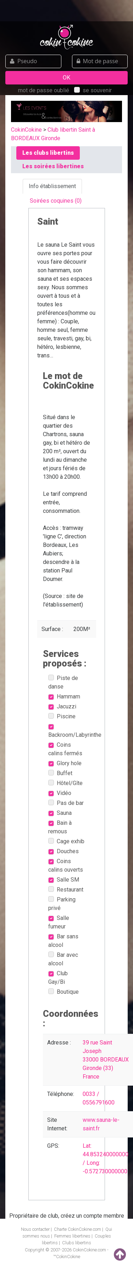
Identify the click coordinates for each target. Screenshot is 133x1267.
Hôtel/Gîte (65, 783)
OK (66, 77)
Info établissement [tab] (52, 186)
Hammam (64, 696)
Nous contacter (35, 1229)
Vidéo (59, 793)
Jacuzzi (62, 706)
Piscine (62, 716)
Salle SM (63, 879)
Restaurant (65, 889)
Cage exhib (66, 841)
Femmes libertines (72, 1236)
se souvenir (93, 90)
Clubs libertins (76, 1242)
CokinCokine (26, 129)
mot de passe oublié (43, 90)
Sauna (60, 813)
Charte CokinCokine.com (77, 1229)
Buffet (60, 773)
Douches (63, 851)
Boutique (63, 991)
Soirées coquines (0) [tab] (56, 200)
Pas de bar (66, 803)
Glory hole (65, 763)
